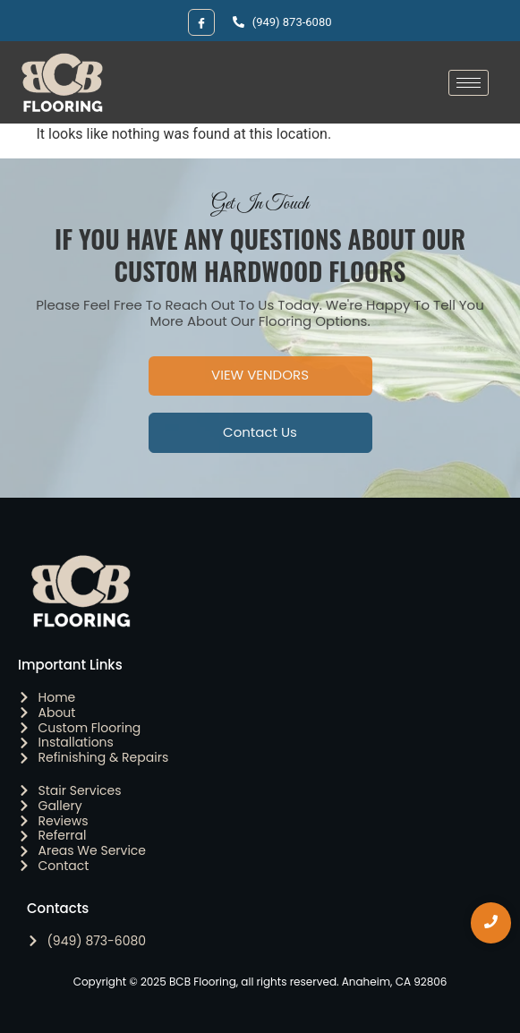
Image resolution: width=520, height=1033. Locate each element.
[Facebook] (201, 22)
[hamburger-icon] (468, 83)
